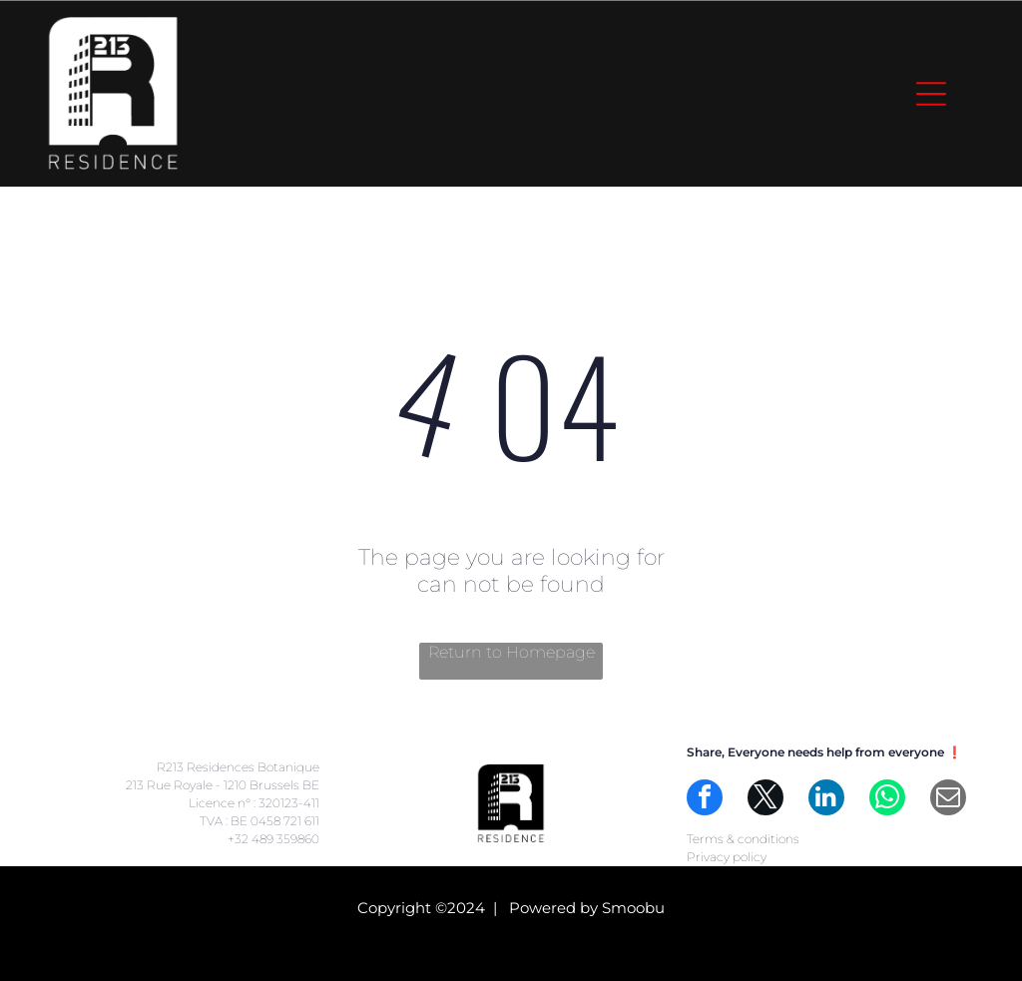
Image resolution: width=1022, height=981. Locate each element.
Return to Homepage (511, 652)
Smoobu (633, 907)
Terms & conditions (743, 838)
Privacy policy (726, 856)
